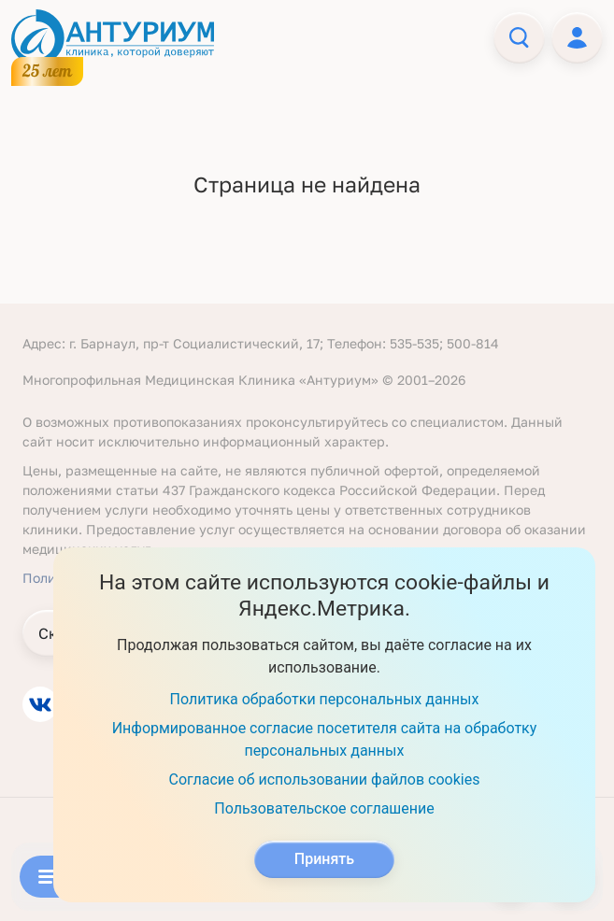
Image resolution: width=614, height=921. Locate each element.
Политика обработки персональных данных (324, 699)
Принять (324, 859)
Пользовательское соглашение (324, 808)
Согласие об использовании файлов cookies (324, 779)
